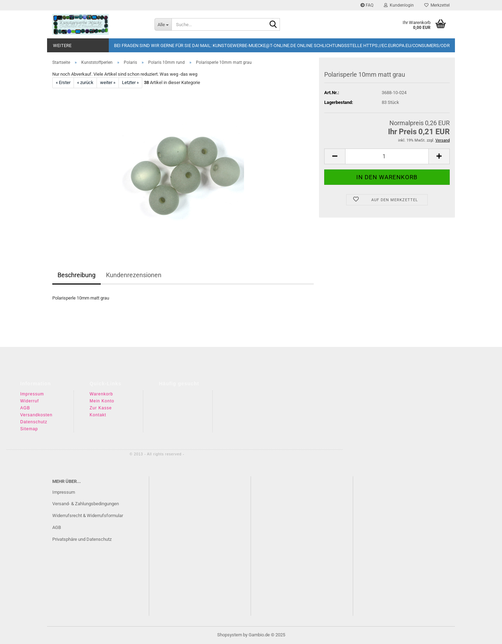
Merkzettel (437, 5)
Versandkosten (36, 414)
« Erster (63, 82)
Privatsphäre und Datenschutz (82, 539)
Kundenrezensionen (133, 275)
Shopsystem (229, 634)
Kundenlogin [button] (399, 5)
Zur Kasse (101, 408)
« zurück (85, 82)
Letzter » (130, 82)
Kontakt (98, 414)
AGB (25, 408)
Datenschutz (33, 421)
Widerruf (29, 401)
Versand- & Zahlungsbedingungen (85, 503)
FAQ (366, 5)
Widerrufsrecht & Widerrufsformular (87, 515)
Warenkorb (101, 394)
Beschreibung (77, 275)
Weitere (62, 45)
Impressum (32, 394)
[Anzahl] (387, 156)
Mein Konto (102, 401)
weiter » (107, 82)
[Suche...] (163, 24)
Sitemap (29, 428)
